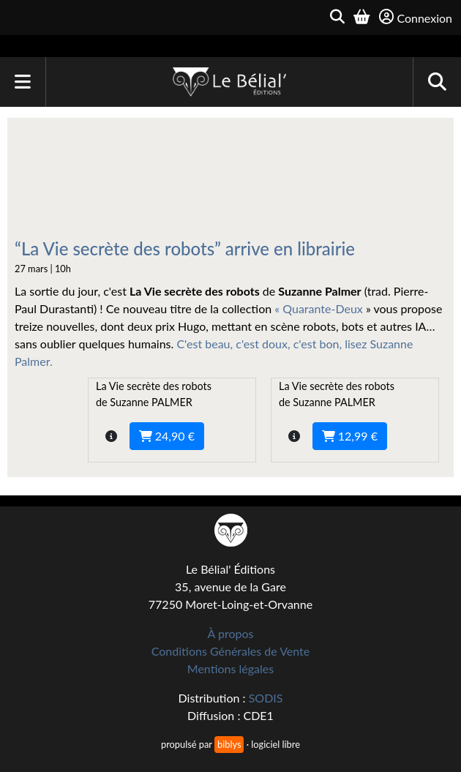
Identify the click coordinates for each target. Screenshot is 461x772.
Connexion (415, 17)
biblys (229, 744)
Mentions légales (230, 668)
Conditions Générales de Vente (230, 651)
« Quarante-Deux (320, 308)
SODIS (266, 698)
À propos (231, 633)
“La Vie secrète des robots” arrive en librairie (185, 248)
